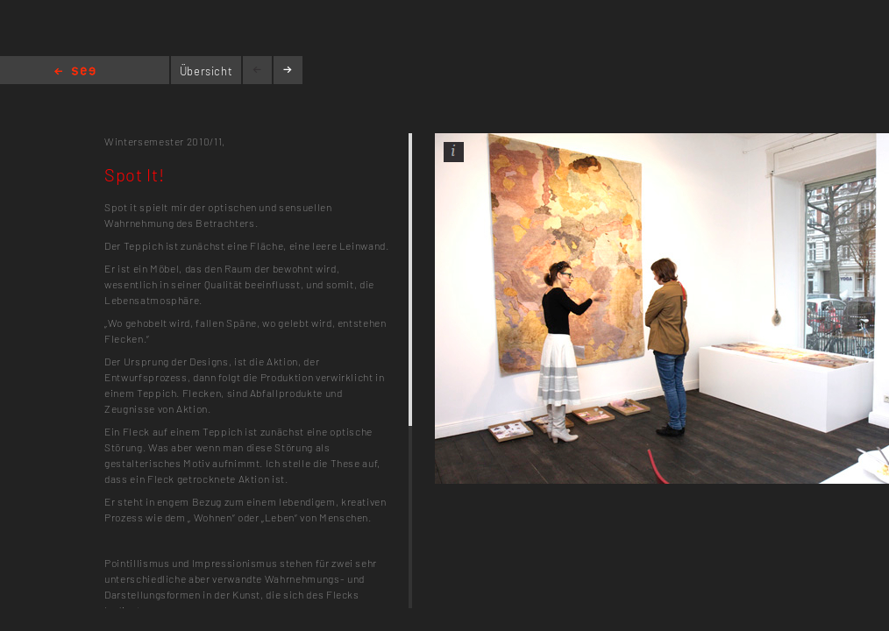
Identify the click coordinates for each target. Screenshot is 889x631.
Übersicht (206, 71)
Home (75, 72)
